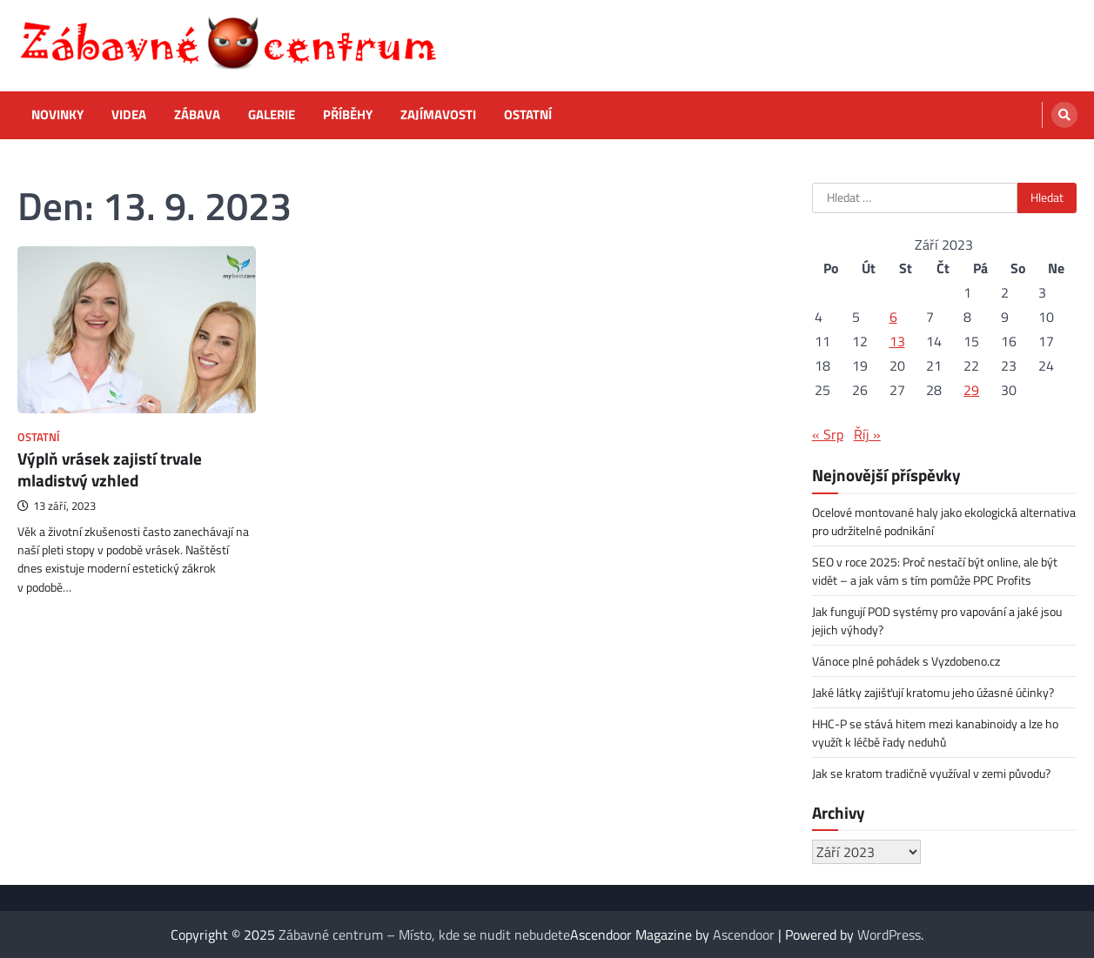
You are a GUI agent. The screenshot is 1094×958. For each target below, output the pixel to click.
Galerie (271, 114)
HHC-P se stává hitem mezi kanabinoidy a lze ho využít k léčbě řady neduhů (935, 732)
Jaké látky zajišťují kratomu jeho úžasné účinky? (933, 692)
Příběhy (347, 114)
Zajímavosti (438, 114)
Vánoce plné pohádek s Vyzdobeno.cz (906, 661)
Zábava (197, 114)
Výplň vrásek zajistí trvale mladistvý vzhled (109, 469)
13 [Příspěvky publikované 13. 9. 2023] (897, 341)
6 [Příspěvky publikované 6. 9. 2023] (893, 316)
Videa (128, 114)
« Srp (827, 434)
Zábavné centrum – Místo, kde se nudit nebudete (424, 934)
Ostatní (528, 114)
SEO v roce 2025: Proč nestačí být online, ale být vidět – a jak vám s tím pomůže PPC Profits (934, 571)
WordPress (889, 934)
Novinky (57, 114)
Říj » (867, 434)
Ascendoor (744, 934)
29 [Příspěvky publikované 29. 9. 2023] (971, 389)
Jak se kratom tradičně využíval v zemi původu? (931, 773)
